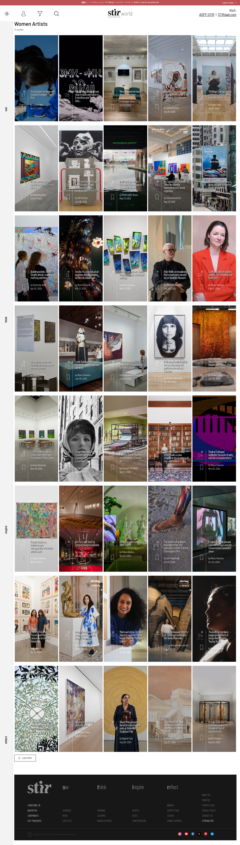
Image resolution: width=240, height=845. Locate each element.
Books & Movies (106, 822)
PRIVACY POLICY (209, 812)
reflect (6, 741)
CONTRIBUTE (35, 816)
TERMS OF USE (208, 806)
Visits (136, 816)
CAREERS (206, 801)
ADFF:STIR (206, 9)
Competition (174, 812)
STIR (227, 9)
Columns (103, 816)
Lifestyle (69, 822)
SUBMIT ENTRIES (175, 822)
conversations (140, 822)
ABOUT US (206, 796)
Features (68, 812)
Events (171, 816)
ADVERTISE (35, 812)
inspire (6, 534)
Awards (171, 806)
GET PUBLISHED (37, 822)
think (6, 327)
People (136, 812)
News (67, 816)
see (6, 119)
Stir (19, 17)
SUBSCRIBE (35, 806)
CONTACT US (207, 816)
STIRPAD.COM (208, 822)
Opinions (103, 812)
